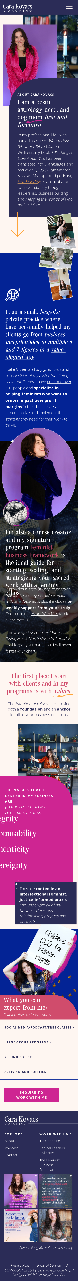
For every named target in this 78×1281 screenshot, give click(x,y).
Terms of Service (48, 1265)
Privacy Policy (21, 1265)
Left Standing (29, 181)
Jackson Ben (56, 1274)
